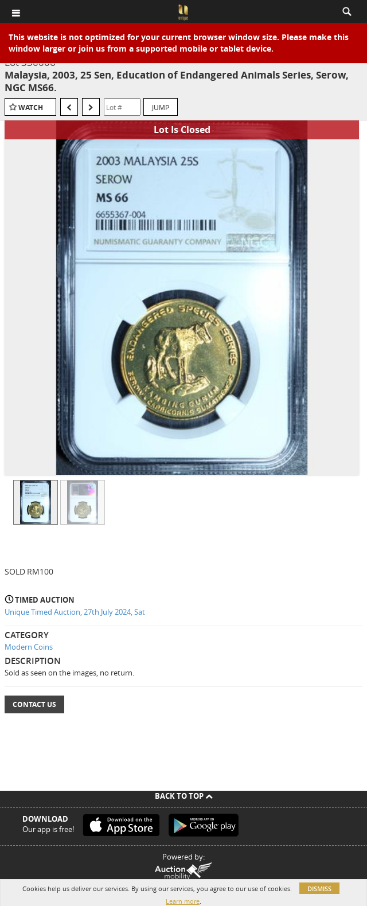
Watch (30, 107)
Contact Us (34, 704)
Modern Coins (29, 647)
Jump (160, 107)
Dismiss (319, 888)
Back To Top (184, 796)
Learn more (183, 901)
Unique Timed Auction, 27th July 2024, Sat (75, 612)
